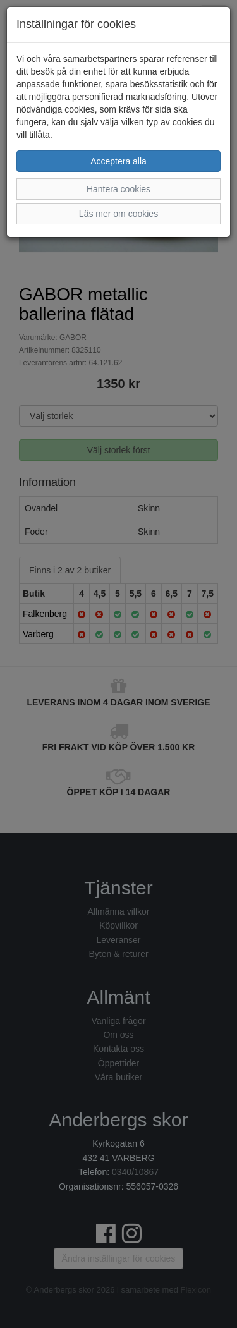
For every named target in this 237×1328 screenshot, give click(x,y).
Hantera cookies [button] (118, 189)
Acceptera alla (118, 161)
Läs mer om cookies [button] (118, 214)
